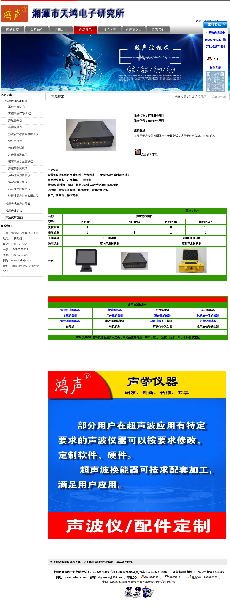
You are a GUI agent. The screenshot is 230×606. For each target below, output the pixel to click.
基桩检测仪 (15, 127)
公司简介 (36, 30)
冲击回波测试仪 (17, 154)
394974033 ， (151, 577)
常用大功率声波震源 (17, 203)
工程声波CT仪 (17, 106)
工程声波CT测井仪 (19, 113)
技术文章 (109, 30)
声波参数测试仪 (17, 168)
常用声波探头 (13, 210)
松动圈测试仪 (16, 147)
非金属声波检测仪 (19, 189)
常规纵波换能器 (70, 310)
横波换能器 (115, 310)
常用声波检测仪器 (16, 101)
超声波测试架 (208, 321)
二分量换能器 (114, 315)
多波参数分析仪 (17, 182)
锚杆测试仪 (15, 141)
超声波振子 (157, 321)
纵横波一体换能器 (208, 315)
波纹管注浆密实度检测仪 (23, 134)
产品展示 (85, 30)
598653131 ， (174, 577)
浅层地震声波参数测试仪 (23, 195)
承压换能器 (70, 315)
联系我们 (158, 30)
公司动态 (61, 30)
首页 (191, 96)
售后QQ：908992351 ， (203, 577)
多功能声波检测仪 (19, 175)
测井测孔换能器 (70, 321)
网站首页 (12, 30)
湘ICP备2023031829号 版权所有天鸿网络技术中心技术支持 (138, 582)
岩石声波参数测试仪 (20, 161)
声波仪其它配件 (15, 217)
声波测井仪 (15, 120)
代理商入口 (134, 30)
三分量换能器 (162, 315)
